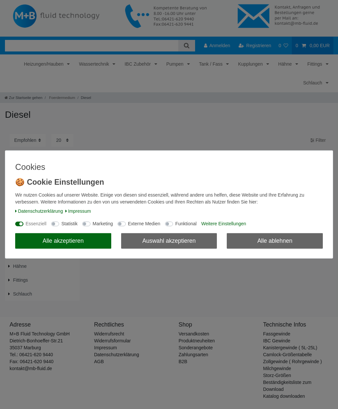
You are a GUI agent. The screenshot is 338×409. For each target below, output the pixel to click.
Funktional (186, 223)
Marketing (103, 223)
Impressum (78, 211)
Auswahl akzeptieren (168, 240)
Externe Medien (144, 223)
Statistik (69, 223)
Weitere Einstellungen (223, 223)
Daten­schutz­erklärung (39, 211)
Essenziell (36, 223)
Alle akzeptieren (63, 240)
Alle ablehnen (274, 240)
